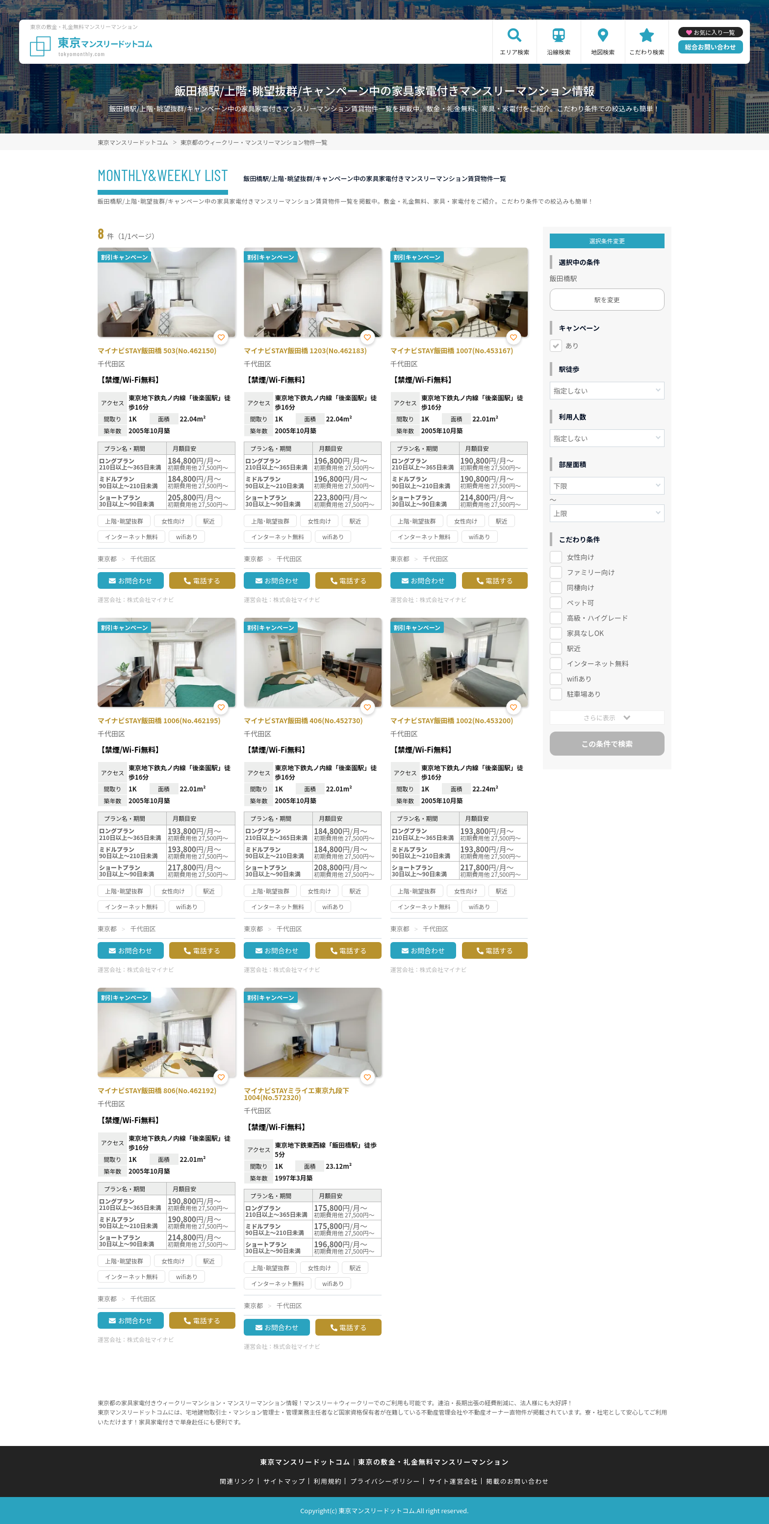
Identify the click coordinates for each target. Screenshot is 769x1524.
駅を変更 (607, 299)
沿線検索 (558, 52)
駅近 (574, 648)
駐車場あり (584, 694)
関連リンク (237, 1481)
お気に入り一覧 (714, 32)
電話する (206, 580)
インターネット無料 (598, 663)
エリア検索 (514, 52)
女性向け (580, 557)
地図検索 (603, 52)
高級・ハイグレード (597, 618)
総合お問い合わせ (710, 47)
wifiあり (579, 678)
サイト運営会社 (453, 1481)
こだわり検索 (647, 52)
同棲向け (580, 587)
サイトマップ (284, 1481)
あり (572, 345)
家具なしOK (585, 633)
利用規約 (328, 1481)
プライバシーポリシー (385, 1481)
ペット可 (580, 602)
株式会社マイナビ (150, 599)
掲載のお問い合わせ (517, 1481)
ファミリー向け (591, 572)
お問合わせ (135, 580)
